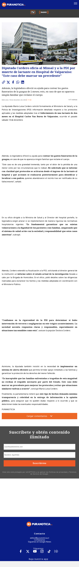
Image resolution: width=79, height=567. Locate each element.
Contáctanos (39, 501)
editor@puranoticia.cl (39, 500)
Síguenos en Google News (39, 503)
